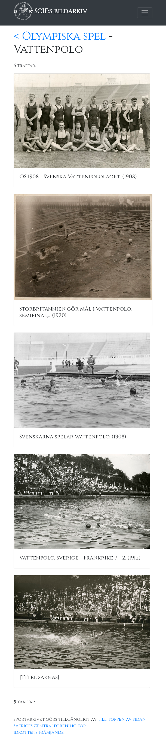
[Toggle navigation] (144, 12)
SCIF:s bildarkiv (50, 11)
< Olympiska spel (60, 36)
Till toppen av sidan (122, 719)
